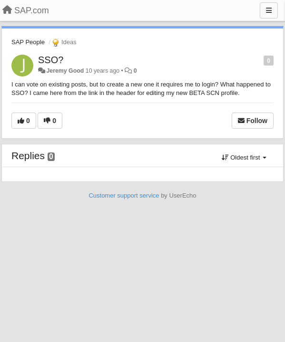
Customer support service (123, 195)
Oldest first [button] (244, 157)
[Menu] (269, 10)
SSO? (50, 60)
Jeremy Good (65, 70)
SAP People (28, 42)
